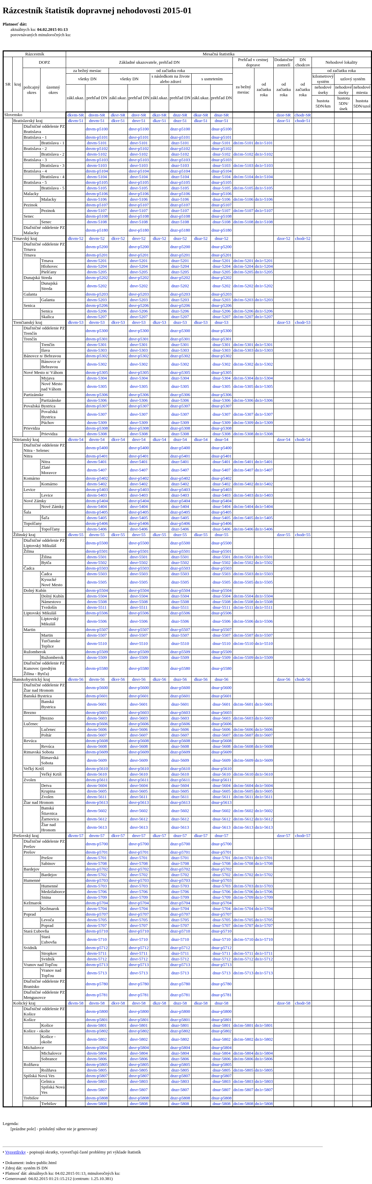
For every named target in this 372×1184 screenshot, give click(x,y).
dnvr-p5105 (139, 182)
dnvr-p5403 (139, 489)
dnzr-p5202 (180, 277)
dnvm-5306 (97, 400)
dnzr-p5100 (180, 128)
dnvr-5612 (139, 818)
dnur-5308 (222, 433)
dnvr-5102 (139, 154)
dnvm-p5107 (97, 204)
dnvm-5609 (97, 760)
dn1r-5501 (264, 556)
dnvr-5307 (139, 414)
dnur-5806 (222, 1058)
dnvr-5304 (139, 378)
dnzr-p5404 (180, 500)
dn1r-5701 (264, 857)
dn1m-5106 (243, 199)
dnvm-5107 (97, 210)
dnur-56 (221, 679)
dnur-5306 (222, 400)
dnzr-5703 (180, 885)
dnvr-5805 (139, 1070)
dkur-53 (201, 322)
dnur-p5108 (222, 216)
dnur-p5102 (222, 148)
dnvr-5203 (139, 299)
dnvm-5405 (97, 517)
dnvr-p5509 (139, 651)
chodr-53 (303, 322)
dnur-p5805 (222, 1064)
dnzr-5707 (180, 925)
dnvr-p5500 (139, 542)
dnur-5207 (222, 316)
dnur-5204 (222, 266)
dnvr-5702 (139, 874)
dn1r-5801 (264, 1025)
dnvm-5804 (97, 1053)
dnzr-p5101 (180, 137)
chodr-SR (303, 114)
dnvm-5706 (97, 891)
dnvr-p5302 (139, 355)
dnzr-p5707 (180, 914)
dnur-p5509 (222, 651)
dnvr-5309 (139, 422)
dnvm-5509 (97, 657)
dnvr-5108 (139, 221)
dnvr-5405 (139, 517)
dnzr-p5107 (180, 204)
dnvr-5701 (139, 857)
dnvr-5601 (139, 704)
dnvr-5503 (139, 573)
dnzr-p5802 (180, 1030)
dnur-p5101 (222, 137)
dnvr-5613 (139, 827)
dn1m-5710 (243, 939)
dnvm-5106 (97, 199)
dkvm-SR (75, 114)
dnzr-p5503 (180, 568)
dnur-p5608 (222, 740)
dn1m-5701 (243, 857)
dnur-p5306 (222, 394)
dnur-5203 (222, 299)
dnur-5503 (222, 573)
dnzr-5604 (180, 785)
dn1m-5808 (243, 1103)
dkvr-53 (118, 322)
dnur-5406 (222, 528)
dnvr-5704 (139, 908)
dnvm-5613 (97, 827)
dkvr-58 (118, 1003)
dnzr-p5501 (180, 551)
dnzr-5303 (180, 350)
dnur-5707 (222, 925)
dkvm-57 (75, 835)
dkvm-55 (75, 534)
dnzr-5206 (180, 311)
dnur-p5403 (222, 489)
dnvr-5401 (139, 461)
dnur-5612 (222, 818)
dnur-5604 (222, 785)
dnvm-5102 (97, 154)
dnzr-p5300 (180, 330)
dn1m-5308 (243, 433)
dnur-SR (221, 114)
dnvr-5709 (139, 897)
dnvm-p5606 (97, 723)
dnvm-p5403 (97, 489)
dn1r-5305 (264, 386)
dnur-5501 (222, 556)
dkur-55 (201, 534)
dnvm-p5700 (97, 843)
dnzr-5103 (180, 165)
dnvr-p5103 (139, 159)
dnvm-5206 (97, 311)
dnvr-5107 (139, 210)
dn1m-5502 (243, 562)
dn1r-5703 (264, 885)
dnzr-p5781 (180, 994)
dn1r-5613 (264, 827)
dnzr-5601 (180, 704)
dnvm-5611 (97, 796)
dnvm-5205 (97, 271)
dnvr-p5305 (139, 372)
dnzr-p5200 (180, 246)
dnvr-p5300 (139, 330)
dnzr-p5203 (180, 294)
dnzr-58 (180, 1003)
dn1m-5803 (243, 1081)
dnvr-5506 (139, 621)
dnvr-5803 (139, 1081)
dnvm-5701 (97, 857)
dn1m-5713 (243, 972)
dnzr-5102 (180, 154)
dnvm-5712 (97, 958)
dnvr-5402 (139, 483)
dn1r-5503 (264, 573)
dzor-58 (283, 1003)
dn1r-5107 (264, 210)
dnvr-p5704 (139, 902)
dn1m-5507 (243, 635)
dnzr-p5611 (180, 779)
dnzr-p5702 (180, 869)
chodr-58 (303, 1003)
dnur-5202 (222, 285)
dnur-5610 (222, 774)
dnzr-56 (180, 679)
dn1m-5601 (243, 704)
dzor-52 (283, 238)
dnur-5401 (222, 461)
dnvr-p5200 (139, 246)
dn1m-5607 (243, 734)
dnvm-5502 (97, 562)
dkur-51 (201, 120)
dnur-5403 (222, 495)
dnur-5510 (222, 643)
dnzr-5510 (180, 643)
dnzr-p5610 (180, 768)
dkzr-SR (159, 114)
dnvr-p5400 (139, 447)
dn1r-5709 (264, 897)
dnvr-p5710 (139, 931)
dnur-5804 (222, 1053)
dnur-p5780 (222, 983)
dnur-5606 (222, 729)
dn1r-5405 (264, 517)
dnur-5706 (222, 891)
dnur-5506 (222, 621)
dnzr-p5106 (180, 193)
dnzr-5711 (180, 953)
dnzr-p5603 (180, 712)
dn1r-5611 (264, 796)
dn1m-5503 (243, 573)
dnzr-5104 (180, 176)
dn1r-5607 (264, 734)
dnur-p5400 (222, 447)
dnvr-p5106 (139, 193)
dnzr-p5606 (180, 723)
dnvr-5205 (139, 271)
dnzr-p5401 (180, 455)
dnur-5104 (222, 176)
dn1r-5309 (264, 422)
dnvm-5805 (97, 1070)
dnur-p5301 (222, 338)
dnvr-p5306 (139, 394)
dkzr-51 (159, 120)
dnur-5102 (222, 154)
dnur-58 (221, 1003)
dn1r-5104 (264, 176)
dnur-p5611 (222, 779)
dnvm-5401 (97, 461)
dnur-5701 (222, 857)
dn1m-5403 (243, 495)
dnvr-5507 (139, 635)
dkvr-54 (118, 439)
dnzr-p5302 (180, 355)
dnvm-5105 (97, 187)
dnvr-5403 (139, 495)
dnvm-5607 (97, 734)
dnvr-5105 (139, 187)
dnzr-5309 (180, 422)
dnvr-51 (138, 120)
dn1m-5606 (243, 729)
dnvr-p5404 (139, 500)
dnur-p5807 (222, 1075)
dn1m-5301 (243, 344)
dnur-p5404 (222, 500)
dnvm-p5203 (97, 294)
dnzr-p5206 (180, 305)
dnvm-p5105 (97, 182)
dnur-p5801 (222, 1019)
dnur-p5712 (222, 947)
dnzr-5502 (180, 562)
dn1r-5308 (264, 433)
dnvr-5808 (139, 1103)
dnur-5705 (222, 919)
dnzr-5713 (180, 972)
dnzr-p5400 (180, 447)
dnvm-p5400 (97, 447)
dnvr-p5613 (139, 802)
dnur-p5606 (222, 723)
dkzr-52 (159, 238)
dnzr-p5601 (180, 695)
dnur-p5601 (222, 695)
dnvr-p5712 (139, 947)
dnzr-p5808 (180, 1097)
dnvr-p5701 (139, 852)
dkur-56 (201, 679)
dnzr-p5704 (180, 902)
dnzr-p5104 (180, 171)
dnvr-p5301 (139, 338)
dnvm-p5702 (97, 869)
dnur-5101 (222, 142)
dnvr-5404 (139, 506)
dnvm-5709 (97, 897)
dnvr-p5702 (139, 869)
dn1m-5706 (243, 891)
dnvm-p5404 (97, 500)
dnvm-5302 (97, 364)
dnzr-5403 (180, 495)
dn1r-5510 (264, 643)
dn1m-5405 (243, 517)
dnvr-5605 (139, 791)
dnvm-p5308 (97, 428)
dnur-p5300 (222, 330)
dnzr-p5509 (180, 651)
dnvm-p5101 (97, 137)
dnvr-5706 (139, 891)
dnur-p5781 (222, 994)
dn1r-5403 (264, 495)
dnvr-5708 (139, 863)
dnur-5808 (222, 1103)
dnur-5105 (222, 187)
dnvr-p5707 (139, 914)
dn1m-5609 (243, 760)
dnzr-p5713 (180, 964)
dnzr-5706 (180, 891)
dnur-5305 (222, 386)
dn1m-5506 (243, 621)
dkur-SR (201, 114)
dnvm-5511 (97, 607)
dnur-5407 (222, 469)
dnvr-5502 (139, 562)
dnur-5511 (221, 607)
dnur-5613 (222, 827)
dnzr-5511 (180, 607)
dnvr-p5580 (139, 668)
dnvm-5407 (97, 469)
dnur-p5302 (222, 355)
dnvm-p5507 (97, 629)
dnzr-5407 (180, 469)
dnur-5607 (222, 734)
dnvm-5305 (97, 386)
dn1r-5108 (264, 221)
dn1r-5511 (264, 607)
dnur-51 (221, 120)
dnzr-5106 (180, 199)
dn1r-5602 (264, 810)
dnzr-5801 (180, 1025)
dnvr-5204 (139, 266)
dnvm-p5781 (97, 994)
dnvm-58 (97, 1003)
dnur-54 (221, 439)
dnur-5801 (222, 1025)
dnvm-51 (97, 120)
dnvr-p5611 (139, 779)
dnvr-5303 (139, 350)
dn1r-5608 (264, 746)
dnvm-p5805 (97, 1064)
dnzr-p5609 (180, 751)
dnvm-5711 (97, 953)
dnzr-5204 (180, 266)
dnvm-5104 (97, 176)
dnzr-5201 (180, 260)
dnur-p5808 (222, 1097)
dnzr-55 (180, 534)
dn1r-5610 (264, 774)
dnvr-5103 (139, 165)
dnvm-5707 (97, 925)
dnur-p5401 (222, 455)
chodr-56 (303, 679)
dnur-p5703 (222, 880)
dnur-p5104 (222, 171)
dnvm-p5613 (97, 802)
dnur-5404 (222, 506)
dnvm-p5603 (97, 712)
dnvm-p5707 (97, 914)
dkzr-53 (159, 322)
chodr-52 (303, 238)
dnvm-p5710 (97, 931)
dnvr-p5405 (139, 512)
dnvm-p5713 (97, 964)
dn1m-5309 (243, 422)
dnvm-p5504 (97, 590)
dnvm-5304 (97, 378)
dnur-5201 (222, 260)
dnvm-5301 (97, 344)
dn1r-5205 (264, 271)
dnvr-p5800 (139, 1011)
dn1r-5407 (264, 469)
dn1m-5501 (243, 556)
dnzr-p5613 (180, 802)
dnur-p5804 (222, 1047)
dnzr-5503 (180, 573)
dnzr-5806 (180, 1058)
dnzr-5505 (180, 582)
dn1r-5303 (264, 350)
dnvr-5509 (139, 657)
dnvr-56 (138, 679)
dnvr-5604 (139, 785)
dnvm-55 (97, 534)
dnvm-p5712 (97, 947)
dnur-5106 (222, 199)
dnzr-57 (180, 835)
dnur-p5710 (222, 931)
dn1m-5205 (243, 271)
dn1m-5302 (243, 364)
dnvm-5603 (97, 718)
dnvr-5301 (139, 344)
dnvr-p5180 (139, 230)
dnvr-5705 (139, 919)
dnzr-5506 (180, 621)
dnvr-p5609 (139, 751)
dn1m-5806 (243, 1058)
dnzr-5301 (180, 344)
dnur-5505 (222, 582)
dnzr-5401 (180, 461)
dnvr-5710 (139, 939)
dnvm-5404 (97, 506)
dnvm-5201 (97, 260)
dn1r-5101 (264, 142)
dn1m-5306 (243, 400)
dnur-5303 (222, 350)
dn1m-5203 (243, 299)
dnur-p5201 (222, 254)
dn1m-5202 (243, 285)
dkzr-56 (159, 679)
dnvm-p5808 (97, 1097)
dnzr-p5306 (180, 394)
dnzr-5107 (180, 210)
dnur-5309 (222, 422)
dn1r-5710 (264, 939)
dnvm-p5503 (97, 568)
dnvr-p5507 (139, 629)
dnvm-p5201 (97, 254)
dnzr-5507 (180, 635)
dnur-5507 (222, 635)
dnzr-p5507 (180, 629)
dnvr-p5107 (139, 204)
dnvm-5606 (97, 729)
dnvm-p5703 (97, 880)
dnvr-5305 (139, 386)
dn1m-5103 (243, 165)
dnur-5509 (222, 657)
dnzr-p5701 (180, 852)
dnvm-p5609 (97, 751)
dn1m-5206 (243, 311)
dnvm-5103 (97, 165)
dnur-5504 (222, 595)
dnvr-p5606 (139, 723)
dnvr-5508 (139, 601)
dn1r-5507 (264, 635)
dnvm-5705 (97, 919)
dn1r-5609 (264, 760)
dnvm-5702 (97, 874)
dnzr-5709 (180, 897)
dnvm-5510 (97, 643)
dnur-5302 (222, 364)
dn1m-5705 (243, 919)
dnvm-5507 (97, 635)
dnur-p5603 (222, 712)
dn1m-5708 (243, 863)
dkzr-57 (159, 835)
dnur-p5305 (222, 372)
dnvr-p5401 (139, 455)
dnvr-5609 (139, 760)
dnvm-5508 (97, 601)
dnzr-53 (180, 322)
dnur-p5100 (222, 128)
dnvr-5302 (139, 364)
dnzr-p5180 (180, 230)
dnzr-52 (180, 238)
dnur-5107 (222, 210)
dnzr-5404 (180, 506)
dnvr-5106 (139, 199)
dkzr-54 (159, 439)
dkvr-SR (118, 114)
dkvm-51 (75, 120)
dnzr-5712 (180, 958)
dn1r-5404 (264, 506)
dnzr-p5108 (180, 216)
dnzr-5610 (180, 774)
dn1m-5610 (243, 774)
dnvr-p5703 (139, 880)
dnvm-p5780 (97, 983)
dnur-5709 (222, 897)
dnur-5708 (222, 863)
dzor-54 (283, 439)
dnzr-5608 (180, 746)
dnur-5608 (222, 746)
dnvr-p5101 (139, 137)
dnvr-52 (138, 238)
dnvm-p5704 (97, 902)
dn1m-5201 (243, 260)
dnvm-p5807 (97, 1075)
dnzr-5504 (180, 595)
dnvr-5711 (138, 953)
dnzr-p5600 (180, 687)
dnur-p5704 (222, 902)
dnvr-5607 (139, 734)
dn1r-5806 (264, 1058)
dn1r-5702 (264, 874)
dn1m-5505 (243, 582)
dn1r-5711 (264, 953)
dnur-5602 (222, 810)
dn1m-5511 (243, 607)
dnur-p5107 (222, 204)
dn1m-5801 (243, 1025)
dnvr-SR (139, 114)
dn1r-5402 (264, 483)
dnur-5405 (222, 517)
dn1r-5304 (264, 378)
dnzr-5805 (180, 1070)
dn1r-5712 (264, 958)
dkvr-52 (118, 238)
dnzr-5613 (180, 827)
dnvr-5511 (138, 607)
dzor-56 (283, 679)
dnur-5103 (222, 165)
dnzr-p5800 (180, 1011)
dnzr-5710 (180, 939)
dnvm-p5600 (97, 687)
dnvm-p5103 (97, 159)
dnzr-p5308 (180, 428)
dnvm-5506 (97, 621)
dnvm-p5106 (97, 193)
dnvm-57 (97, 835)
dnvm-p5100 (97, 128)
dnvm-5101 (97, 142)
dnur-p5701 (222, 852)
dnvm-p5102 (97, 148)
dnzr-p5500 (180, 542)
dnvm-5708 (97, 863)
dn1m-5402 (243, 483)
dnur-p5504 (222, 590)
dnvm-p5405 (97, 512)
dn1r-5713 (264, 972)
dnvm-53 (97, 322)
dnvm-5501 (97, 556)
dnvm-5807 (97, 1089)
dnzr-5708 (180, 863)
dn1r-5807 (264, 1089)
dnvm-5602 (97, 810)
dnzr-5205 (180, 271)
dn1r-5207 (264, 316)
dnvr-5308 (139, 433)
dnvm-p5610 (97, 768)
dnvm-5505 (97, 582)
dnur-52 (221, 238)
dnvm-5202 (97, 285)
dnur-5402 (222, 483)
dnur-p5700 (222, 843)
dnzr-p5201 (180, 254)
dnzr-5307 (180, 414)
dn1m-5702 (243, 874)
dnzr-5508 (180, 601)
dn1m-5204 (243, 266)
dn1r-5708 (264, 863)
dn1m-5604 (243, 785)
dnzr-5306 (180, 400)
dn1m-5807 (243, 1089)
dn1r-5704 (264, 908)
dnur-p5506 (222, 612)
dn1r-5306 (264, 400)
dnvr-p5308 (139, 428)
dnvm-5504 (97, 595)
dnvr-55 (138, 534)
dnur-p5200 (222, 246)
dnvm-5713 (97, 972)
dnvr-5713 (139, 972)
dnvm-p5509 (97, 651)
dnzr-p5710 (180, 931)
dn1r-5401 (264, 461)
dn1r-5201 (264, 260)
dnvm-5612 (97, 818)
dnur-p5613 (222, 802)
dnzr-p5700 (180, 843)
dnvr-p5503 (139, 568)
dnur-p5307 (222, 405)
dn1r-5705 (264, 919)
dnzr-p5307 (180, 405)
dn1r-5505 (264, 582)
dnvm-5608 (97, 746)
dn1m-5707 (243, 925)
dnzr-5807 (180, 1089)
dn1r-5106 (264, 199)
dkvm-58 (75, 1003)
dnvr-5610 (139, 774)
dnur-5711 (221, 953)
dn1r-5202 (264, 285)
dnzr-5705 (180, 919)
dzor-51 (283, 120)
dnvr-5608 (139, 746)
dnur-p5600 (222, 687)
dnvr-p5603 (139, 712)
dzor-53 (283, 322)
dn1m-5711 (243, 953)
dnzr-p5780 (180, 983)
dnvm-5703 (97, 885)
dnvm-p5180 (97, 230)
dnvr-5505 (139, 582)
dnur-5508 (222, 601)
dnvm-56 (97, 679)
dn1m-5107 (243, 210)
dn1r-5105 (264, 187)
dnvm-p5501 (97, 551)
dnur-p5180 (222, 230)
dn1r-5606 (264, 729)
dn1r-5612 (264, 818)
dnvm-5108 (97, 221)
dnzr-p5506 (180, 612)
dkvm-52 (75, 238)
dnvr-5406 (139, 528)
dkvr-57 (118, 835)
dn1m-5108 (243, 221)
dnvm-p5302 (97, 355)
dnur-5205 (222, 271)
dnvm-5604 (97, 785)
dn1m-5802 (243, 1039)
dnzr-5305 (180, 386)
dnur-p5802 (222, 1030)
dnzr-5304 (180, 378)
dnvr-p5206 (139, 305)
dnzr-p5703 (180, 880)
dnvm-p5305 (97, 372)
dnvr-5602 (139, 810)
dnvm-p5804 (97, 1047)
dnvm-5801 (97, 1025)
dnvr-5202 (139, 285)
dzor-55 (283, 534)
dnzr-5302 (180, 364)
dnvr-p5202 (139, 277)
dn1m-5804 (243, 1053)
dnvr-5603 (139, 718)
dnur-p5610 (222, 768)
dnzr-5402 (180, 483)
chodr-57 (303, 835)
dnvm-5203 (97, 299)
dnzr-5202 (180, 285)
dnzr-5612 (180, 818)
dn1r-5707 (264, 925)
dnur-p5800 (222, 1011)
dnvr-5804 (139, 1053)
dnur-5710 (222, 939)
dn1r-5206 (264, 311)
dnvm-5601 (97, 704)
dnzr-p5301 (180, 338)
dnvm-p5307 (97, 405)
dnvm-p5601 (97, 695)
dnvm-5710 (97, 939)
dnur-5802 (222, 1039)
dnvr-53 (138, 322)
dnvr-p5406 (139, 523)
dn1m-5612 (243, 818)
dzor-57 (283, 835)
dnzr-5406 (180, 528)
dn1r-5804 (264, 1053)
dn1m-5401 (243, 461)
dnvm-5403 (97, 495)
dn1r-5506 (264, 621)
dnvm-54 (97, 439)
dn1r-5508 (264, 601)
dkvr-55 (118, 534)
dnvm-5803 (97, 1081)
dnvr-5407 (139, 469)
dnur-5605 (222, 791)
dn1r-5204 (264, 266)
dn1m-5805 (243, 1070)
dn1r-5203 (264, 299)
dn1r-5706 (264, 891)
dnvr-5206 (139, 311)
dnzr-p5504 (180, 590)
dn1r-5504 (264, 595)
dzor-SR (283, 114)
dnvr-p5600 (139, 687)
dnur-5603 (222, 718)
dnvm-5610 (97, 774)
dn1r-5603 (264, 718)
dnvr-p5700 (139, 843)
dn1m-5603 (243, 718)
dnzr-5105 (180, 187)
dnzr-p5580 (180, 668)
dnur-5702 (222, 874)
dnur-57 (221, 835)
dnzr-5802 (180, 1039)
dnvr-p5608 (139, 740)
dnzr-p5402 (180, 478)
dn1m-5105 (243, 187)
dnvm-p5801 (97, 1019)
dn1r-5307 (264, 414)
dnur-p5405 (222, 512)
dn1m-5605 (243, 791)
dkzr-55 (159, 534)
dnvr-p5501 (139, 551)
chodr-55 (303, 534)
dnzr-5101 (180, 142)
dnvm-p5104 (97, 171)
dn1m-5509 (243, 657)
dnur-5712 (222, 958)
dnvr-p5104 (139, 171)
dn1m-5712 (243, 958)
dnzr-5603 (180, 718)
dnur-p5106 (222, 193)
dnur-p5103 (222, 159)
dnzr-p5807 (180, 1075)
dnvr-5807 (139, 1089)
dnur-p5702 (222, 869)
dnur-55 (221, 534)
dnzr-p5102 (180, 148)
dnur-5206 (222, 311)
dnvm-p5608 (97, 740)
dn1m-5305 (243, 386)
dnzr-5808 (180, 1103)
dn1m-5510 (243, 643)
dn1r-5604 (264, 785)
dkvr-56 (118, 679)
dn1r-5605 (264, 791)
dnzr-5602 (180, 810)
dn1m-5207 (243, 316)
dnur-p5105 (222, 182)
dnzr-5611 (180, 796)
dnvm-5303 (97, 350)
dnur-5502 (222, 562)
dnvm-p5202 (97, 277)
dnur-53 (221, 322)
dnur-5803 (222, 1081)
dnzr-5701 (180, 857)
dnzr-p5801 (180, 1019)
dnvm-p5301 (97, 338)
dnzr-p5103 (180, 159)
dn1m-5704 (243, 908)
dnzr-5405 (180, 517)
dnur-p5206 (222, 305)
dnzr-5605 (180, 791)
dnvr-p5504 (139, 590)
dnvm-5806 (97, 1058)
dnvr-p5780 (139, 983)
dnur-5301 (222, 344)
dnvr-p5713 (139, 964)
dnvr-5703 (139, 885)
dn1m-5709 (243, 897)
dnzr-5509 (180, 657)
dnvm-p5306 (97, 394)
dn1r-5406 (264, 528)
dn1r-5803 (264, 1081)
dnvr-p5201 (139, 254)
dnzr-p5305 (180, 372)
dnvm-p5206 (97, 305)
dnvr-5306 (139, 400)
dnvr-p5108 (139, 216)
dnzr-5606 (180, 729)
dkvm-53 (75, 322)
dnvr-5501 (139, 556)
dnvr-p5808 (139, 1097)
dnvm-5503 (97, 573)
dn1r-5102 (264, 154)
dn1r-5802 (264, 1039)
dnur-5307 (222, 414)
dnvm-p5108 (97, 216)
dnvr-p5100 (139, 128)
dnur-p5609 (222, 751)
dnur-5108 (222, 221)
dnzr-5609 (180, 760)
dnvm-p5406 (97, 523)
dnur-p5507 (222, 629)
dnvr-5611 (138, 796)
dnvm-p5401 (97, 455)
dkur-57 (201, 835)
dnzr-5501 (180, 556)
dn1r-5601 (264, 704)
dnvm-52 (97, 238)
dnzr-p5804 (180, 1047)
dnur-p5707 (222, 914)
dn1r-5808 (264, 1103)
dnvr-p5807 (139, 1075)
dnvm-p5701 (97, 852)
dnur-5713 (222, 972)
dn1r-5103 (264, 165)
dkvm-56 (75, 679)
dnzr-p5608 (180, 740)
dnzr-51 (180, 120)
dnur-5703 (222, 885)
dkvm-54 (75, 439)
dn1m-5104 (243, 176)
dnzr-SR (180, 114)
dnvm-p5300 (97, 330)
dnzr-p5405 (180, 512)
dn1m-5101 (243, 142)
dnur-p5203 (222, 294)
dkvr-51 (118, 120)
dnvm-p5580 (97, 668)
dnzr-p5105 (180, 182)
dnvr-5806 (139, 1058)
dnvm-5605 (97, 791)
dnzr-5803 (180, 1081)
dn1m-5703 (243, 885)
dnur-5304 (222, 378)
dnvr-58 (138, 1003)
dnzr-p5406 (180, 523)
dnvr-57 (138, 835)
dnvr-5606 (139, 729)
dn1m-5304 (243, 378)
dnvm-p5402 (97, 478)
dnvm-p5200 (97, 246)
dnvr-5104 (139, 176)
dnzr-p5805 (180, 1064)
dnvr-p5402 (139, 478)
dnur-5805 (222, 1070)
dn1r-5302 (264, 364)
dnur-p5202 (222, 277)
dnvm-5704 (97, 908)
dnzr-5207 (180, 316)
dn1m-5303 (243, 350)
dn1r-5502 (264, 562)
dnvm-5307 (97, 414)
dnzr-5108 (180, 221)
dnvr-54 (138, 439)
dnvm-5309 (97, 422)
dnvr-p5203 (139, 294)
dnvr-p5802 (139, 1030)
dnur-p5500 (222, 542)
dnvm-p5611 (97, 779)
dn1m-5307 (243, 414)
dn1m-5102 (243, 154)
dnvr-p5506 (139, 612)
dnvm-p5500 (97, 542)
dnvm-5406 (97, 528)
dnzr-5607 (180, 734)
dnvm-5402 (97, 483)
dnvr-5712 (139, 958)
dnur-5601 (222, 704)
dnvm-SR (97, 114)
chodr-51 (303, 120)
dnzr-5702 (180, 874)
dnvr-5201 (139, 260)
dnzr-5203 (180, 299)
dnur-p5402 (222, 478)
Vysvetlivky (15, 1151)
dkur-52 (201, 238)
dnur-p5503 (222, 568)
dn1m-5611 (243, 796)
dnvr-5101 (139, 142)
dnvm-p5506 (97, 612)
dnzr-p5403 (180, 489)
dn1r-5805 (264, 1070)
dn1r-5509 (264, 657)
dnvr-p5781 (139, 994)
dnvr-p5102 (139, 148)
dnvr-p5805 (139, 1064)
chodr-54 (303, 439)
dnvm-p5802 (97, 1030)
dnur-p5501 (222, 551)
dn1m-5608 (243, 746)
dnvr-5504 (139, 595)
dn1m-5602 (243, 810)
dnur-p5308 (222, 428)
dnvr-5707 (139, 925)
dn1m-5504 (243, 595)
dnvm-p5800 (97, 1011)
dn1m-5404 (243, 506)
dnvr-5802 (139, 1039)
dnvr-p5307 (139, 405)
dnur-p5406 (222, 523)
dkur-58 (201, 1003)
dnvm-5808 (97, 1103)
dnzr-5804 (180, 1053)
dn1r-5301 (264, 344)
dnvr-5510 (139, 643)
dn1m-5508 (243, 601)
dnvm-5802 (97, 1039)
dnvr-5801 (139, 1025)
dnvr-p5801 (139, 1019)
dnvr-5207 (139, 316)
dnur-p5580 (222, 668)
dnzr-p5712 (180, 947)
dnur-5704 (222, 908)
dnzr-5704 (180, 908)
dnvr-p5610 (139, 768)
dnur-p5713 (222, 964)
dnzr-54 (180, 439)
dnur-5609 (222, 760)
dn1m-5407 (243, 469)
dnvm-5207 (97, 316)
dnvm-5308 (97, 433)
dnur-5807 (222, 1089)
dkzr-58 (159, 1003)
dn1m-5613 (243, 827)
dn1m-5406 (243, 528)
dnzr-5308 (180, 433)
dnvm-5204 (97, 266)
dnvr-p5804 (139, 1047)
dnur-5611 (221, 796)
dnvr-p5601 (139, 695)
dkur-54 (201, 439)
